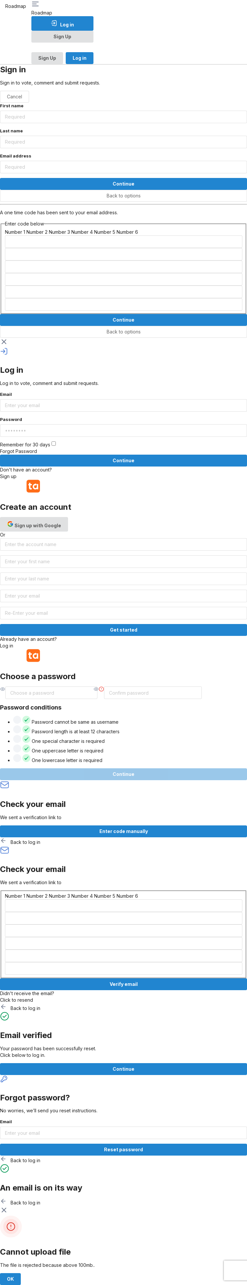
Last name (11, 130)
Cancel (14, 96)
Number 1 (15, 232)
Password (11, 419)
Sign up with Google (34, 524)
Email (6, 394)
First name (11, 105)
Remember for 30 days (28, 444)
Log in (62, 23)
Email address (15, 155)
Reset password (123, 1149)
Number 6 (127, 232)
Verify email (124, 984)
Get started (123, 630)
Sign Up (62, 36)
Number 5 (104, 232)
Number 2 (37, 232)
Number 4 (82, 232)
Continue (123, 184)
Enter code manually (123, 831)
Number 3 (59, 232)
